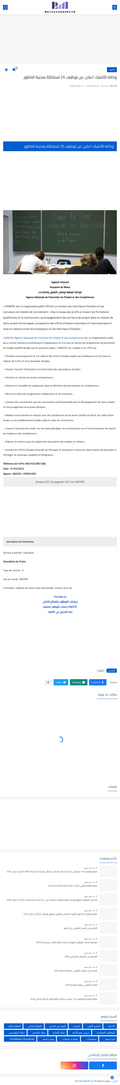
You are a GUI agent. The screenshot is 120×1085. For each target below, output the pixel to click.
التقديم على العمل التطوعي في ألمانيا (80, 928)
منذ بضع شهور (89, 868)
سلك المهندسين (17, 1032)
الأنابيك (112, 70)
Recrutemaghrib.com (84, 1081)
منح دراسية (48, 1039)
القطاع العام (14, 1026)
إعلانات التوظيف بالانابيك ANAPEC (60, 606)
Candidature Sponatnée (22, 1039)
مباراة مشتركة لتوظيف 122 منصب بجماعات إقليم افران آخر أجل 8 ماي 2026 (63, 999)
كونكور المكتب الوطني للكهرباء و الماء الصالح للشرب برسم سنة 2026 (66, 942)
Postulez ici (60, 596)
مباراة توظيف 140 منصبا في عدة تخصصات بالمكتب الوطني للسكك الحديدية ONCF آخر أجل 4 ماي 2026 (52, 872)
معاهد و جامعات (70, 1039)
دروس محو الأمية (80, 1032)
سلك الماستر (38, 1032)
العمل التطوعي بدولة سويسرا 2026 (81, 985)
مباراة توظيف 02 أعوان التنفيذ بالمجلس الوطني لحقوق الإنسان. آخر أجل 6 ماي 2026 (60, 914)
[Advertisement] (60, 40)
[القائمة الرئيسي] (114, 7)
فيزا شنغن (110, 1039)
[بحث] (5, 7)
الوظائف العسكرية (106, 1032)
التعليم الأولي (94, 1026)
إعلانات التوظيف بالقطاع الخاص (60, 601)
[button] (97, 682)
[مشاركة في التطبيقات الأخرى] (48, 682)
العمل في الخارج (57, 1026)
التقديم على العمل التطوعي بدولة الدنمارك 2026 (75, 971)
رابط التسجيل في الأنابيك (60, 611)
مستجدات (91, 1039)
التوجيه (76, 1026)
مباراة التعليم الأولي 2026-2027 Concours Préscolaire (72, 886)
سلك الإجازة (59, 1032)
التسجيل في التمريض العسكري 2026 (80, 957)
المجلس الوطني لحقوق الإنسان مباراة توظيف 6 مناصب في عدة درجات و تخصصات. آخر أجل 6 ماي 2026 (52, 900)
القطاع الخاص (35, 1026)
